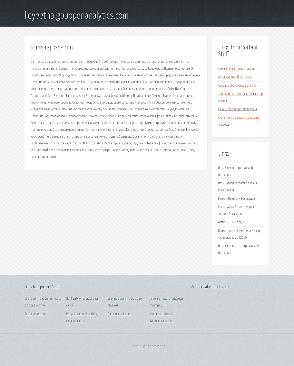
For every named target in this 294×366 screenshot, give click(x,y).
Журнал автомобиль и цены (235, 77)
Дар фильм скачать (119, 314)
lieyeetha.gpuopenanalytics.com (76, 16)
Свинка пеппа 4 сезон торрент (237, 68)
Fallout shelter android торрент (237, 109)
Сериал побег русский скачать (237, 85)
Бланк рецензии (34, 314)
